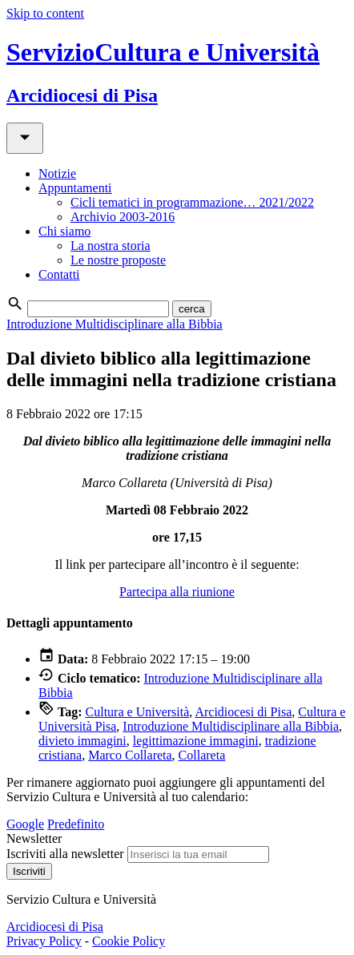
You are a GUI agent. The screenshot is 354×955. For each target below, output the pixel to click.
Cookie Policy (128, 941)
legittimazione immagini (196, 740)
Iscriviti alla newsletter (65, 853)
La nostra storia (110, 245)
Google (25, 824)
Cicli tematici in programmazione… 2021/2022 (192, 202)
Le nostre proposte (118, 260)
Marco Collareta (129, 755)
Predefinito (75, 824)
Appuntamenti (75, 188)
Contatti (59, 274)
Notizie (57, 173)
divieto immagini (82, 740)
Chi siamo (64, 231)
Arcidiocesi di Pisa (243, 712)
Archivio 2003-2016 (122, 217)
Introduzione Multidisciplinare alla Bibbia (114, 324)
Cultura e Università (138, 712)
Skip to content (45, 13)
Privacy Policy (44, 941)
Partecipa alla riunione (177, 591)
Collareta (202, 755)
